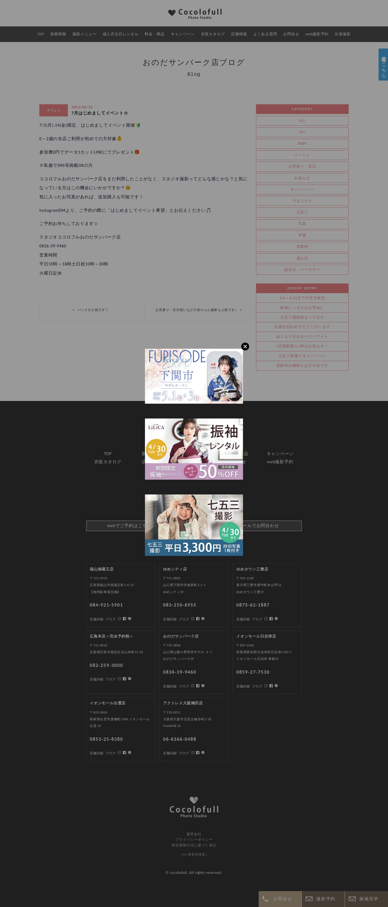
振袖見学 (368, 898)
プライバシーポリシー (194, 839)
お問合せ (282, 898)
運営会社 (193, 834)
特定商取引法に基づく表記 (194, 845)
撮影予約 (325, 898)
